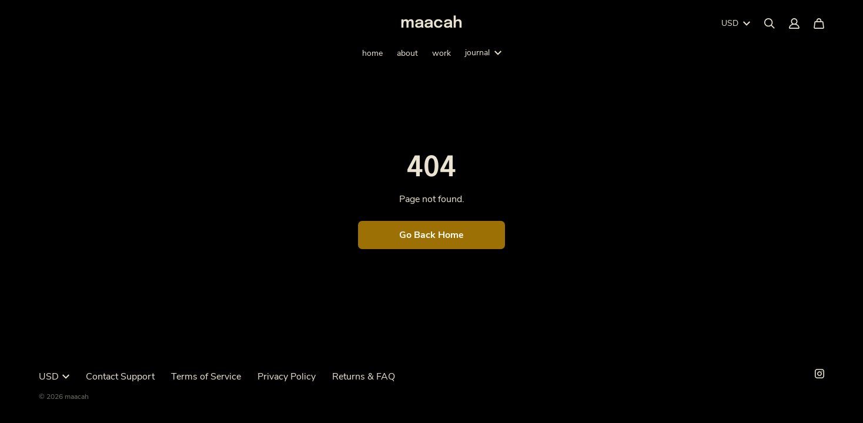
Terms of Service (206, 376)
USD (735, 23)
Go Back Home (431, 235)
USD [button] (54, 376)
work (441, 53)
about (407, 53)
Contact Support (120, 376)
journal (483, 52)
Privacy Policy (286, 376)
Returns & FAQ (363, 376)
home (372, 53)
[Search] (769, 23)
